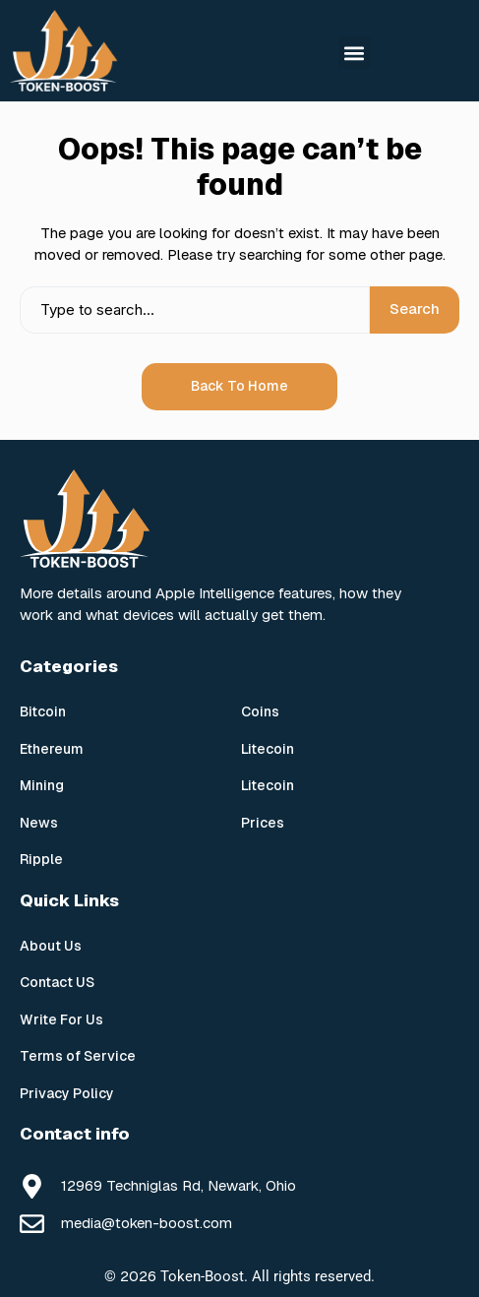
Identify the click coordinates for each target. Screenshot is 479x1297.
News (39, 823)
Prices (262, 823)
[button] (354, 52)
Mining (42, 785)
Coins (260, 711)
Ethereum (52, 749)
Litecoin (267, 749)
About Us (51, 946)
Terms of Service (78, 1056)
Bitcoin (43, 711)
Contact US (57, 982)
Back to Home (239, 386)
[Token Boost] (64, 51)
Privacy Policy (67, 1093)
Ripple (41, 859)
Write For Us (61, 1019)
